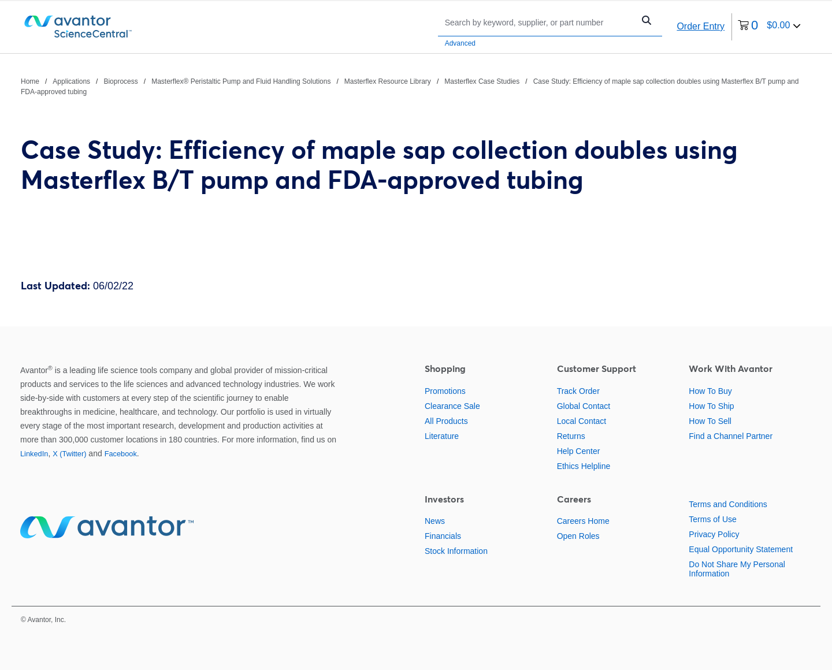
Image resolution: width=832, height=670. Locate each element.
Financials (443, 536)
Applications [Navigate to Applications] (71, 81)
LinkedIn (34, 453)
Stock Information (456, 551)
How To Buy (710, 391)
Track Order (578, 391)
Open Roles (578, 536)
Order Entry (701, 26)
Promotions (445, 391)
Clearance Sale (452, 406)
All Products (446, 421)
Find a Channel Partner (730, 436)
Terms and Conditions (728, 504)
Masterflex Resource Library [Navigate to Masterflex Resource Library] (387, 81)
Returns (571, 436)
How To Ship (711, 406)
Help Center (578, 451)
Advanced (460, 43)
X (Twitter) (69, 453)
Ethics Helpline (584, 466)
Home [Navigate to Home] (30, 81)
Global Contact (584, 406)
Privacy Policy (714, 534)
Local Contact (582, 421)
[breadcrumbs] (416, 86)
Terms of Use (712, 519)
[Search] (539, 22)
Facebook (121, 453)
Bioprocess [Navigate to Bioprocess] (120, 81)
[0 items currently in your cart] (769, 26)
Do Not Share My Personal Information (737, 569)
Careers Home (583, 521)
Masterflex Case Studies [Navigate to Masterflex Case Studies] (481, 81)
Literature (442, 436)
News (435, 521)
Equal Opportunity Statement (741, 549)
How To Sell (710, 421)
